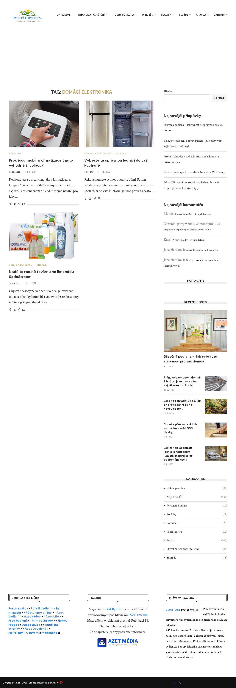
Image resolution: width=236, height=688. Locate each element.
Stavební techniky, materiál (197, 549)
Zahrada (219, 14)
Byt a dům (63, 14)
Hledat (168, 91)
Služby (183, 14)
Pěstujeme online (197, 506)
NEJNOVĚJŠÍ (197, 497)
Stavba (201, 14)
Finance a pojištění (91, 14)
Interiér (147, 14)
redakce (16, 171)
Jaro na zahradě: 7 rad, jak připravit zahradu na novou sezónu (182, 405)
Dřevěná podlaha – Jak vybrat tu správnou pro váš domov (190, 358)
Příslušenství (197, 532)
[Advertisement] (118, 52)
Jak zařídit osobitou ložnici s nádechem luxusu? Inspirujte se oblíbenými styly (178, 454)
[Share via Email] (23, 204)
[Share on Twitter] (14, 204)
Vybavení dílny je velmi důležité (189, 240)
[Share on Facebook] (10, 204)
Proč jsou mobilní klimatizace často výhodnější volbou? (41, 163)
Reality (166, 14)
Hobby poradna (123, 14)
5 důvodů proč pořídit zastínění (201, 250)
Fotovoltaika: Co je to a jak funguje (193, 214)
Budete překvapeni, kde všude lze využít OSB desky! (194, 172)
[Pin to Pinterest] (19, 204)
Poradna (197, 523)
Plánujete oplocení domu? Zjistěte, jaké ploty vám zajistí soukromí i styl (182, 381)
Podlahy (197, 514)
